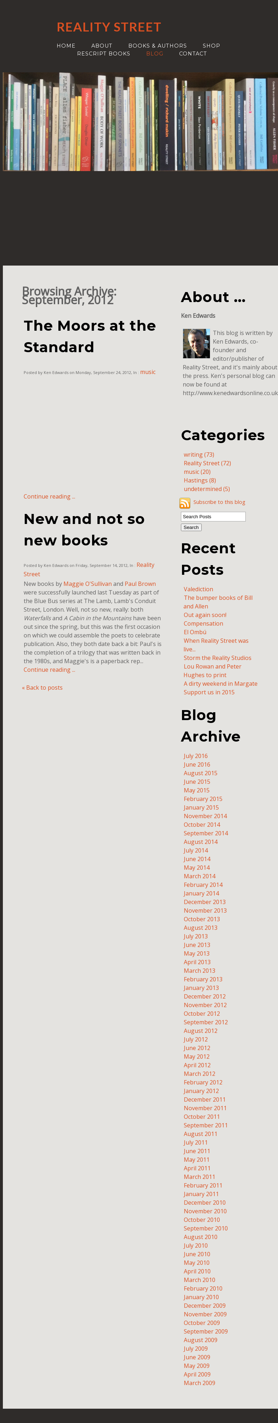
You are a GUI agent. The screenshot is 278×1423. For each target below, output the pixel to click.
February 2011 (203, 1185)
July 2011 (196, 1142)
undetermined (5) (207, 489)
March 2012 (199, 1074)
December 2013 (205, 902)
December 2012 (205, 996)
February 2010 (203, 1288)
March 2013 (199, 971)
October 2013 (202, 919)
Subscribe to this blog (219, 502)
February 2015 (203, 799)
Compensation (203, 623)
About (101, 46)
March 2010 (199, 1280)
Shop (211, 46)
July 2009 (196, 1348)
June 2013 (197, 945)
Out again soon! (205, 615)
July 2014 (196, 850)
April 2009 (197, 1374)
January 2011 (201, 1194)
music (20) (197, 472)
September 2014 (206, 833)
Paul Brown (140, 584)
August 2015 (200, 773)
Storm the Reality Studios (217, 658)
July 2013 (196, 936)
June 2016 (197, 764)
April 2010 (197, 1271)
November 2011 (205, 1108)
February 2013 (203, 979)
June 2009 (197, 1357)
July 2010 (196, 1245)
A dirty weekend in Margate (221, 684)
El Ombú (195, 632)
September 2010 (206, 1228)
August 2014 (200, 842)
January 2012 (201, 1091)
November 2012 (205, 1005)
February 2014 (203, 885)
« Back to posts (42, 687)
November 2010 (205, 1211)
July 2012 (196, 1039)
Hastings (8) (200, 480)
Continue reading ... (49, 496)
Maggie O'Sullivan (87, 584)
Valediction (198, 589)
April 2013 (197, 962)
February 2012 (203, 1082)
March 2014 (199, 876)
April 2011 (197, 1168)
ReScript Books (103, 53)
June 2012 (197, 1048)
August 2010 (200, 1237)
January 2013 (201, 988)
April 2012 (197, 1065)
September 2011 (206, 1125)
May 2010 (197, 1263)
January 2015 (201, 807)
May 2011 (197, 1160)
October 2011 (202, 1117)
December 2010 (205, 1202)
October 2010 (202, 1220)
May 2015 (197, 790)
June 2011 (197, 1151)
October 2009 (202, 1323)
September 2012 (206, 1022)
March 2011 (199, 1177)
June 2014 (197, 859)
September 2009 (206, 1331)
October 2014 (202, 825)
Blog (154, 53)
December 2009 (205, 1306)
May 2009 (197, 1366)
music (147, 372)
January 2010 (201, 1297)
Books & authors (157, 46)
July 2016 (196, 756)
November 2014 (205, 816)
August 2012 (200, 1031)
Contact (193, 53)
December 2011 (205, 1099)
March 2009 (199, 1383)
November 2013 (205, 910)
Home (66, 46)
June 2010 (197, 1254)
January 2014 (201, 893)
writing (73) (199, 454)
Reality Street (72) (207, 463)
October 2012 (202, 1014)
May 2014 (197, 867)
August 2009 (200, 1340)
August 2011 (200, 1134)
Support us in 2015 (209, 692)
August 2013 (200, 928)
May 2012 (197, 1056)
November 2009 (205, 1314)
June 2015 (197, 782)
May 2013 (197, 953)
